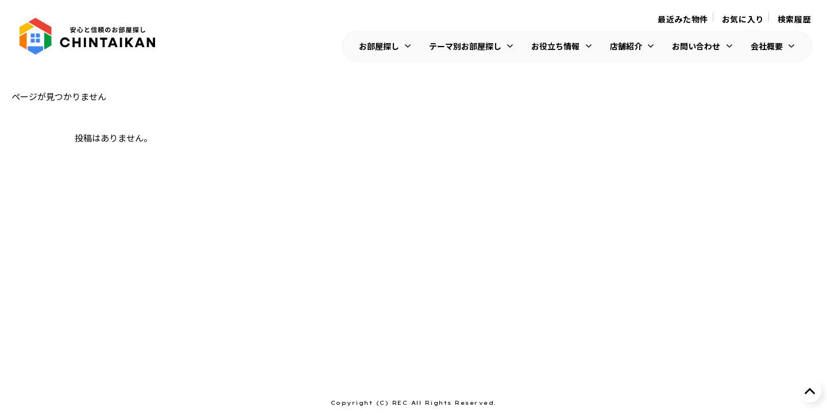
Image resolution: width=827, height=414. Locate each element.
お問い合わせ (696, 46)
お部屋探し (379, 46)
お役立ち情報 (555, 46)
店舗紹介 (626, 46)
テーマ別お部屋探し (465, 46)
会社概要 (767, 46)
